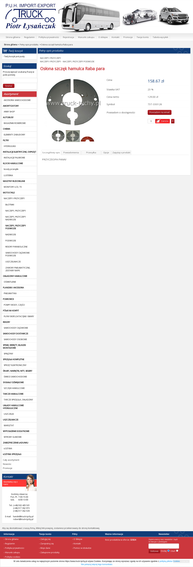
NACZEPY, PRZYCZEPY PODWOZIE (78, 61)
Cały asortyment (11, 459)
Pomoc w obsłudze (82, 548)
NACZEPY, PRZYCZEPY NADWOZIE (15, 218)
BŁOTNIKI (9, 204)
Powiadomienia (71, 152)
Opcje (106, 152)
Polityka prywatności (14, 548)
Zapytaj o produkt (121, 152)
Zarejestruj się (47, 543)
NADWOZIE (10, 234)
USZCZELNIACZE (13, 261)
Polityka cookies (12, 556)
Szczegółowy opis (51, 152)
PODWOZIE (10, 240)
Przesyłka (91, 152)
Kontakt (77, 543)
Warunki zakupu (12, 552)
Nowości (7, 464)
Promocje (7, 468)
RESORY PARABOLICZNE (16, 246)
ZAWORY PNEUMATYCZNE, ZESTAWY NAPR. (17, 269)
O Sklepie (78, 539)
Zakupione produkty (49, 552)
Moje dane (45, 548)
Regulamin (10, 543)
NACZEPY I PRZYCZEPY (50, 58)
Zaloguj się (45, 539)
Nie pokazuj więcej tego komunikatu (96, 564)
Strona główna (11, 539)
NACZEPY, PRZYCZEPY (15, 210)
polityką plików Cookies (169, 561)
